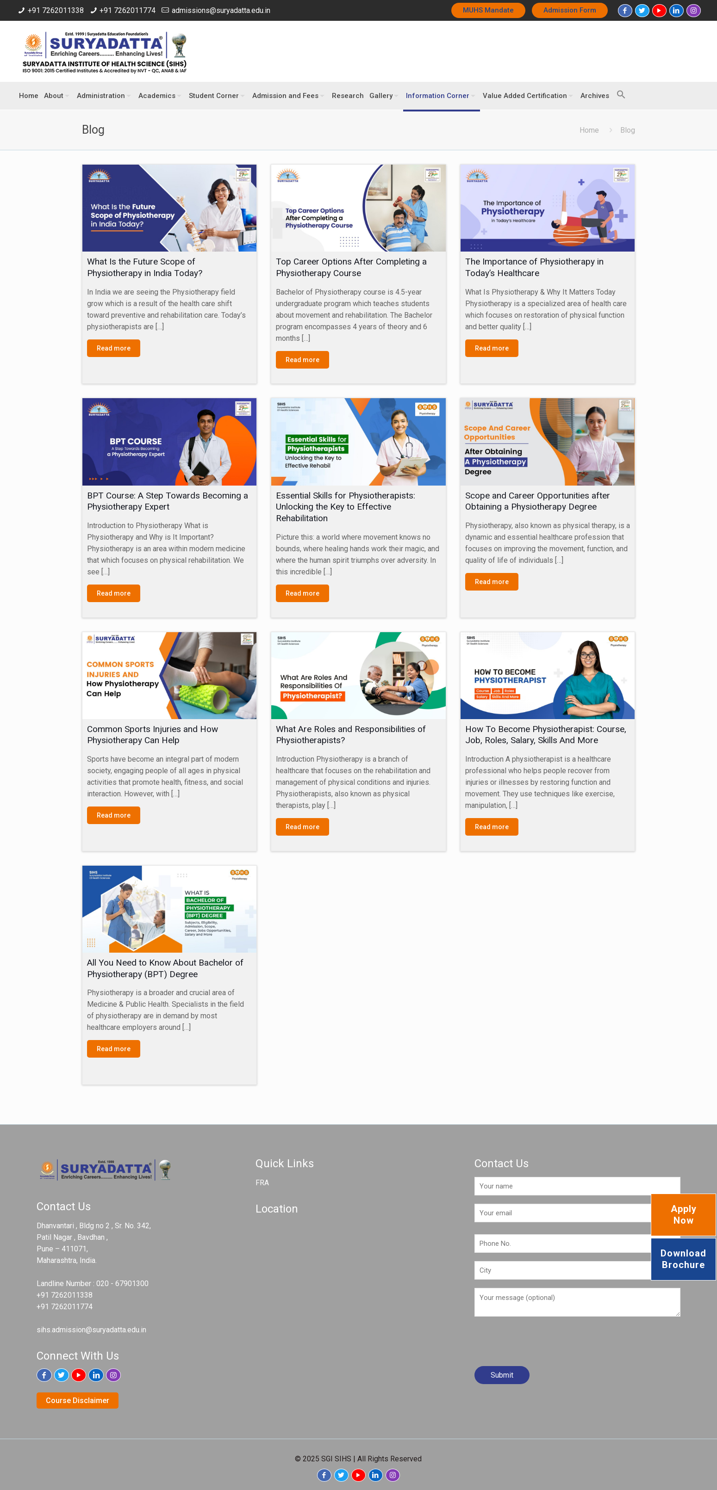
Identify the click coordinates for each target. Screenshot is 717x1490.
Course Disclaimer (77, 1400)
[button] (619, 90)
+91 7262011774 (128, 10)
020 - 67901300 (122, 1283)
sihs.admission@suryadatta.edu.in (91, 1329)
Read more (114, 348)
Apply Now (684, 1214)
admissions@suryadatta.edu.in (221, 10)
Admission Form (569, 10)
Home (589, 130)
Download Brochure (683, 1259)
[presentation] (544, 1345)
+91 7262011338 (56, 10)
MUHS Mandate (488, 10)
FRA (262, 1182)
